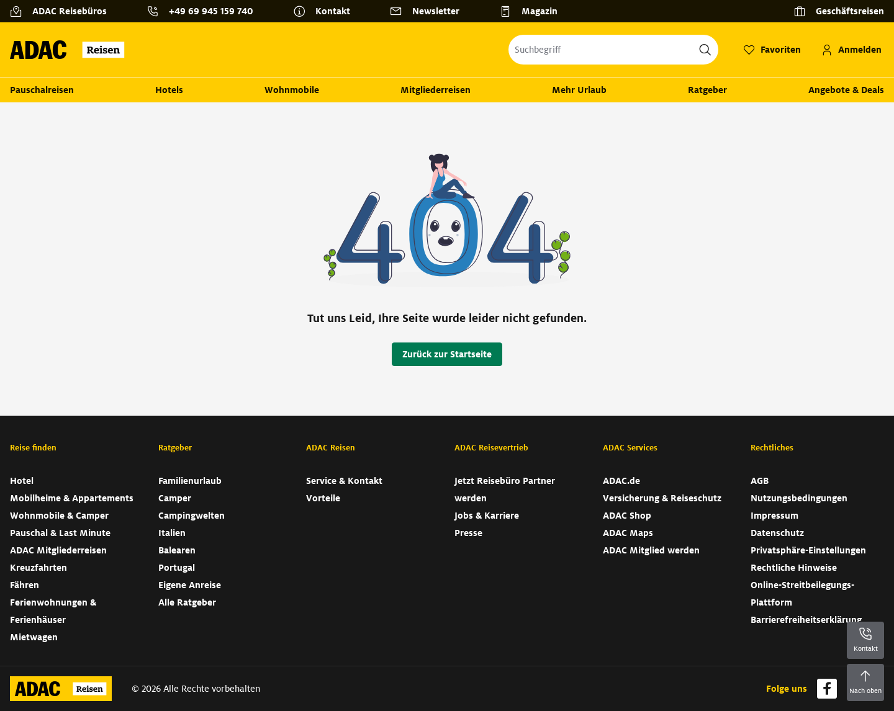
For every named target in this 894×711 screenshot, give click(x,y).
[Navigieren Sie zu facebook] (827, 689)
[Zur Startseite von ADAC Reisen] (71, 49)
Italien (172, 533)
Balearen (177, 550)
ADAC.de (621, 480)
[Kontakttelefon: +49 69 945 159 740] (205, 11)
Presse (468, 533)
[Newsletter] (429, 11)
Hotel (22, 480)
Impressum (774, 515)
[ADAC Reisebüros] (63, 11)
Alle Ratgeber (187, 602)
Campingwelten (191, 515)
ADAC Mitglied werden (651, 550)
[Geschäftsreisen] (838, 11)
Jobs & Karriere (486, 515)
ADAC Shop (627, 515)
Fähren (24, 585)
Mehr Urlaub (579, 90)
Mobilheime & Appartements (71, 498)
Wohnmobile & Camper (59, 515)
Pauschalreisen (42, 90)
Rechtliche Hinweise (794, 567)
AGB (760, 480)
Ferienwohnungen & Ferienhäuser (53, 611)
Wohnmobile (291, 90)
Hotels (169, 90)
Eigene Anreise (189, 585)
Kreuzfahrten (38, 567)
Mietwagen (34, 637)
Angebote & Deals (846, 90)
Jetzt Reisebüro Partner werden (504, 489)
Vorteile (323, 498)
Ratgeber (707, 90)
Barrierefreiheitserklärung (806, 619)
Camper (174, 498)
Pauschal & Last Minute (60, 533)
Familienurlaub (190, 480)
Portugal (176, 567)
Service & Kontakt (344, 480)
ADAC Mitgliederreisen (58, 550)
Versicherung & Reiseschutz (662, 498)
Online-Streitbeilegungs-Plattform (802, 593)
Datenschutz (777, 533)
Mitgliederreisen (435, 90)
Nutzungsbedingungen (799, 498)
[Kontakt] (326, 11)
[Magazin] (533, 11)
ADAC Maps (628, 533)
